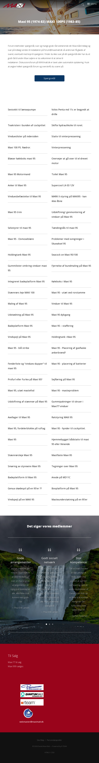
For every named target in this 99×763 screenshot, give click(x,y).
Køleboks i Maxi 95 (62, 281)
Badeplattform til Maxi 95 (22, 477)
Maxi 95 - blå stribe (18, 347)
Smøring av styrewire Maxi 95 (24, 466)
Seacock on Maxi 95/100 (65, 254)
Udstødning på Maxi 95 (21, 314)
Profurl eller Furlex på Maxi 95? (25, 379)
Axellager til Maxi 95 (19, 417)
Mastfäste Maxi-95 (62, 455)
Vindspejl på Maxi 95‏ (19, 336)
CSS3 (52, 752)
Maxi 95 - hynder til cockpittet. (68, 428)
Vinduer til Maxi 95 (62, 303)
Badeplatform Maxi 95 (20, 325)
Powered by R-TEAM (59, 746)
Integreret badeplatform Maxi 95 (26, 281)
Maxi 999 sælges (15, 666)
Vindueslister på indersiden (23, 136)
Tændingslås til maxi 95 (65, 227)
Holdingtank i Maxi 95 (64, 336)
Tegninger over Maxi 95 (65, 466)
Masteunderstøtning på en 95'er (69, 499)
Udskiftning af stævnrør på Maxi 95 (27, 401)
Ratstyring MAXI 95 (62, 417)
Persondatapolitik (54, 740)
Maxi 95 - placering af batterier (69, 363)
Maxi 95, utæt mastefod (21, 390)
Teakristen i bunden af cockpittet (26, 125)
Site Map (40, 740)
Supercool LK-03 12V (63, 185)
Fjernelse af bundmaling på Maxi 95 (71, 265)
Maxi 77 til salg (14, 662)
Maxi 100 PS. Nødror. (19, 147)
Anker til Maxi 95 (17, 185)
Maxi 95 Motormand (19, 174)
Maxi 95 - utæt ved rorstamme (68, 292)
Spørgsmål (49, 78)
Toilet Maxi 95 (59, 174)
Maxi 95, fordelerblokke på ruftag (26, 428)
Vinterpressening (61, 147)
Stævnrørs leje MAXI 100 (21, 292)
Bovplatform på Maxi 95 (65, 488)
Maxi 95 (12, 439)
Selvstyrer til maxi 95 (19, 227)
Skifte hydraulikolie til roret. (67, 125)
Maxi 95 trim (15, 212)
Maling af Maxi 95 (17, 303)
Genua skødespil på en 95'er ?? (25, 488)
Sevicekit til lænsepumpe (22, 109)
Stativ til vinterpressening (66, 136)
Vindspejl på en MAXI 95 (21, 499)
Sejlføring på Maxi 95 (63, 379)
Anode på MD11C (61, 477)
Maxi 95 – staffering (62, 325)
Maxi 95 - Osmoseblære (21, 238)
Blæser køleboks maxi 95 (21, 158)
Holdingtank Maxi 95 (19, 254)
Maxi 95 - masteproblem (65, 390)
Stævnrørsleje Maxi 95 (20, 455)
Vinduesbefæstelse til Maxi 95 (24, 196)
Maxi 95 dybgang (61, 314)
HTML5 (47, 752)
